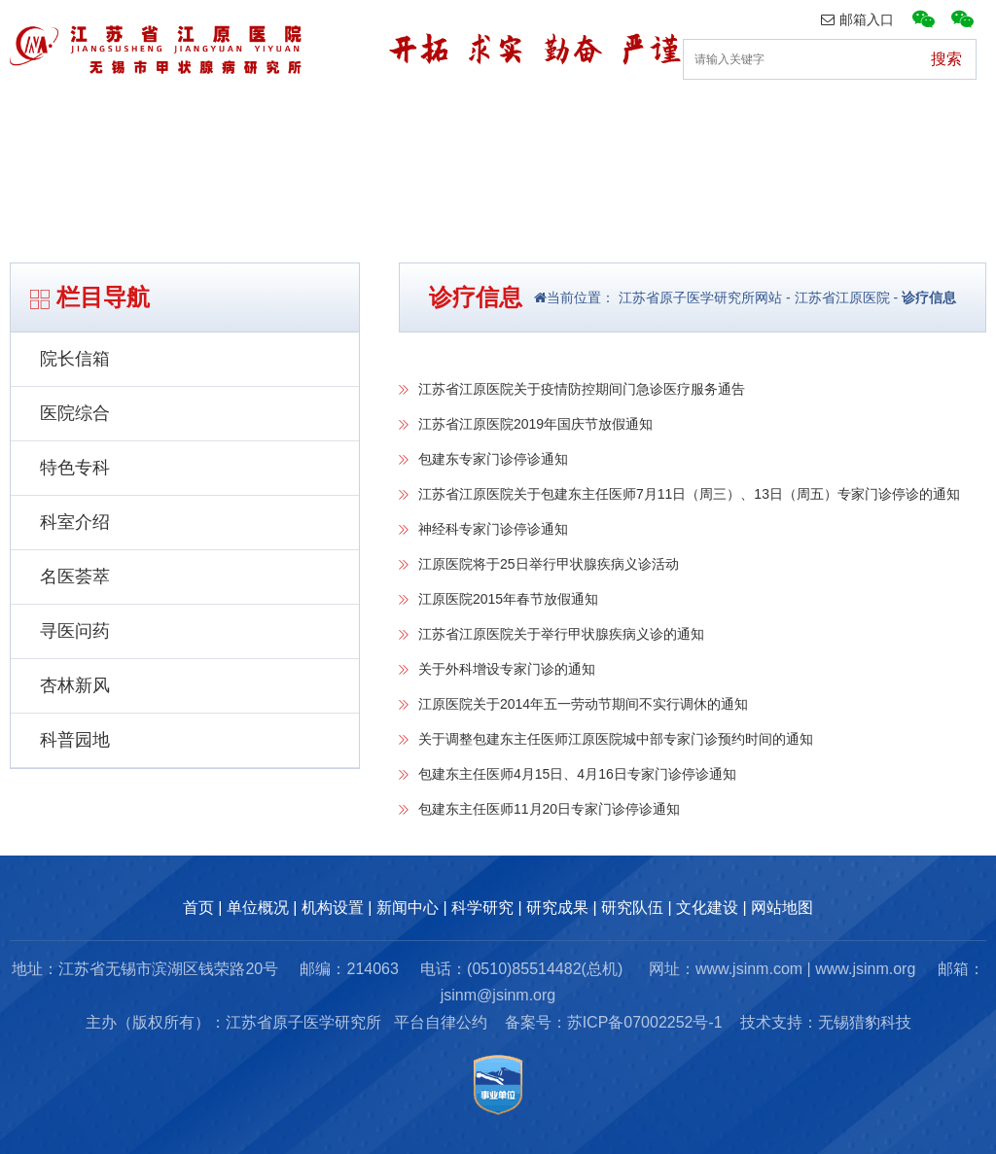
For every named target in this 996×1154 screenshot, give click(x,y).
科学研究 (482, 907)
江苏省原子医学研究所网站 (698, 297)
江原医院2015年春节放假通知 (508, 599)
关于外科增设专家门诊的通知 (506, 669)
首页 (35, 121)
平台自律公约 (440, 1022)
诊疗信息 (929, 297)
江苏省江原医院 (842, 297)
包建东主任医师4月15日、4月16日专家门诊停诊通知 (577, 774)
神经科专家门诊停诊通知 (493, 529)
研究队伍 (813, 121)
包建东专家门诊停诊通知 (493, 459)
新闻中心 (416, 121)
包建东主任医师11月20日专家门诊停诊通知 (549, 809)
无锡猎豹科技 (864, 1022)
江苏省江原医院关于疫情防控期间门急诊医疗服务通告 (581, 389)
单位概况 (152, 121)
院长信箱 (75, 358)
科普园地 (75, 740)
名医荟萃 (75, 576)
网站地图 (782, 907)
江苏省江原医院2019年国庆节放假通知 (535, 424)
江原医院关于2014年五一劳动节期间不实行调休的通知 (583, 704)
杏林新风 (75, 685)
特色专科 (75, 467)
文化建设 (945, 121)
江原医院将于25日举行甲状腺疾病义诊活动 (548, 564)
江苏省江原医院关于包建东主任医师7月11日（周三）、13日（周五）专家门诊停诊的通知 (689, 494)
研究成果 (681, 121)
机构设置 (284, 121)
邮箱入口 (857, 19)
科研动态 (548, 121)
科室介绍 (75, 522)
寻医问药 (75, 631)
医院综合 (75, 413)
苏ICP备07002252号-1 (645, 1022)
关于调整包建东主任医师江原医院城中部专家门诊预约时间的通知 (615, 739)
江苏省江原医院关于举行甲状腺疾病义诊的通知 (561, 634)
